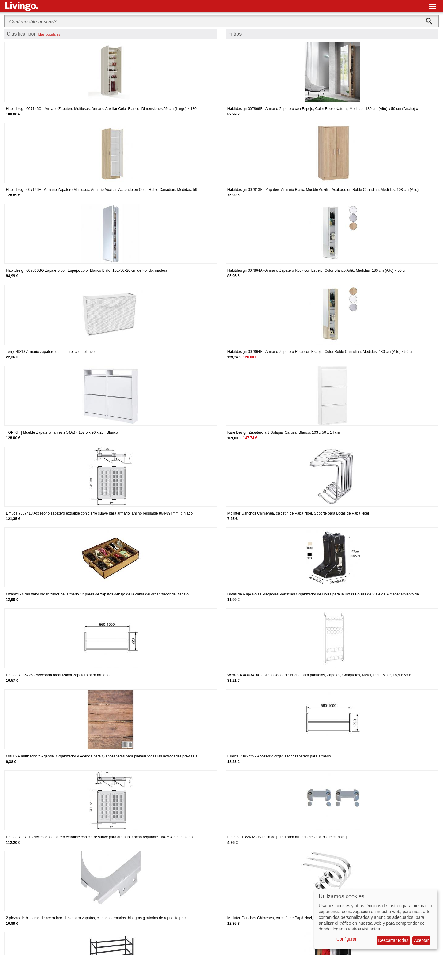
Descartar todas (393, 940)
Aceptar (421, 940)
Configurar (346, 939)
